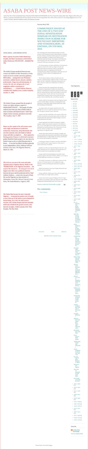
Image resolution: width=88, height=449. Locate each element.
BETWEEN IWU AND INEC (77, 332)
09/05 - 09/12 (77, 166)
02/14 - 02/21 (77, 408)
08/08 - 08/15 (77, 168)
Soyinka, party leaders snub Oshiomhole (77, 344)
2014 (74, 121)
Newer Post (41, 231)
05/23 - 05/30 (77, 192)
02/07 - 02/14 (77, 412)
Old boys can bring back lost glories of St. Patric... (77, 290)
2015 (74, 119)
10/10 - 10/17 (77, 149)
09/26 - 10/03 (77, 156)
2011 (74, 128)
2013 (74, 123)
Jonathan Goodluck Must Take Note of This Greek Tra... (77, 308)
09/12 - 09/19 (77, 164)
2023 (74, 104)
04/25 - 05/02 (77, 384)
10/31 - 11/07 (77, 141)
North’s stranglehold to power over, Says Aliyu (77, 352)
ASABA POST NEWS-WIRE (37, 11)
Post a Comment (43, 192)
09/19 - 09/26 (77, 160)
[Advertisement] (52, 212)
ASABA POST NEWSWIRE (76, 430)
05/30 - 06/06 (77, 188)
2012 (74, 126)
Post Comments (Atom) (55, 235)
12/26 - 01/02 (77, 132)
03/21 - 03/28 (77, 401)
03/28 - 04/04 (77, 398)
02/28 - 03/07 (77, 406)
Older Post (63, 231)
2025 (74, 101)
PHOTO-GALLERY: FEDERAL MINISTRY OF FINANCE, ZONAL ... (77, 281)
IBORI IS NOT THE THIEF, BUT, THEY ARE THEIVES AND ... (77, 323)
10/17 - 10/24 (77, 146)
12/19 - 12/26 (77, 136)
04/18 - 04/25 (77, 387)
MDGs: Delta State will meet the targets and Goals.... (77, 259)
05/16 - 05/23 (77, 195)
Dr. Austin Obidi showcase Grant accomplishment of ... (77, 251)
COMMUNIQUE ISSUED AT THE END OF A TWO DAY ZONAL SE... (77, 241)
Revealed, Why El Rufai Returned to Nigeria (77, 359)
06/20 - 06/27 (77, 181)
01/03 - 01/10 (77, 420)
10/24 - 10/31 (77, 144)
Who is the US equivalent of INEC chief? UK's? (77, 373)
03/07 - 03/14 (77, 404)
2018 (74, 112)
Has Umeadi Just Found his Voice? (77, 380)
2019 (74, 110)
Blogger (50, 445)
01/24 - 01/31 (77, 417)
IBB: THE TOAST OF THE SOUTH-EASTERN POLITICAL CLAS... (77, 218)
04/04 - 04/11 (77, 394)
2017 (74, 115)
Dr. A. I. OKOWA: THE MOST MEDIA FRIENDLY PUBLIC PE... (77, 207)
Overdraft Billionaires (77, 315)
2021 (74, 106)
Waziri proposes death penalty (76, 337)
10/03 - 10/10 (77, 153)
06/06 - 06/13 (77, 184)
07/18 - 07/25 (77, 172)
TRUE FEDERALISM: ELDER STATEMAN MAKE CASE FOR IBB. (77, 229)
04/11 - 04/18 (77, 391)
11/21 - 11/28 (77, 139)
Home (52, 231)
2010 (74, 130)
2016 (74, 117)
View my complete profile (77, 433)
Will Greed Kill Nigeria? (76, 366)
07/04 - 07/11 (77, 175)
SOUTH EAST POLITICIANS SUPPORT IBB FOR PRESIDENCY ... (77, 269)
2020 (74, 108)
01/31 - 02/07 (77, 415)
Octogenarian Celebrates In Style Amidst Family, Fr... (77, 299)
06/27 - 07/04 (77, 179)
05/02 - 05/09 (77, 199)
